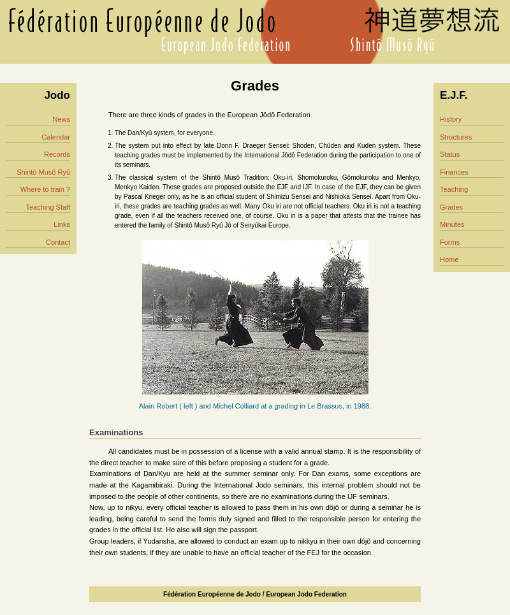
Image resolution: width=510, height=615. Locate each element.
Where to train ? (45, 189)
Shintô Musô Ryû (43, 172)
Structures (456, 137)
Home (449, 259)
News (61, 119)
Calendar (55, 137)
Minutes (452, 224)
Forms (450, 242)
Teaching (454, 189)
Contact (58, 242)
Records (57, 154)
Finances (454, 172)
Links (62, 224)
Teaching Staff (48, 207)
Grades (451, 207)
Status (450, 154)
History (451, 119)
